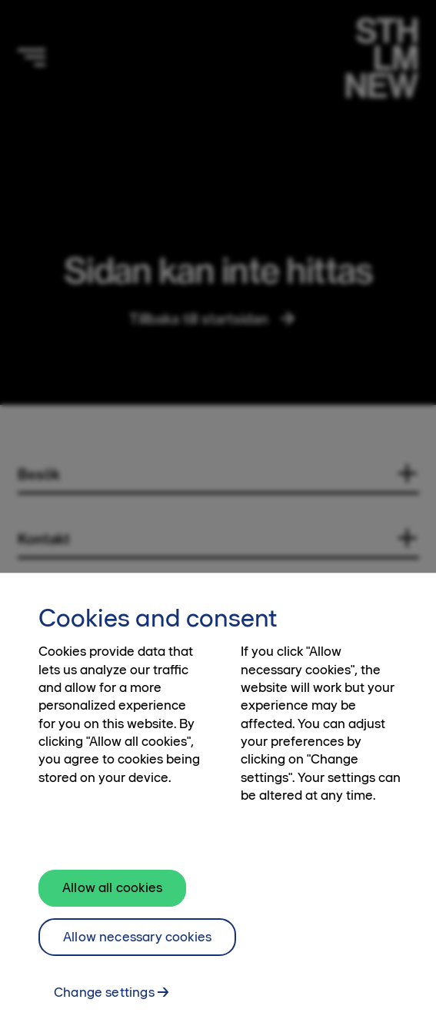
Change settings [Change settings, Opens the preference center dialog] (104, 1006)
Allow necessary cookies (137, 949)
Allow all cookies (112, 901)
